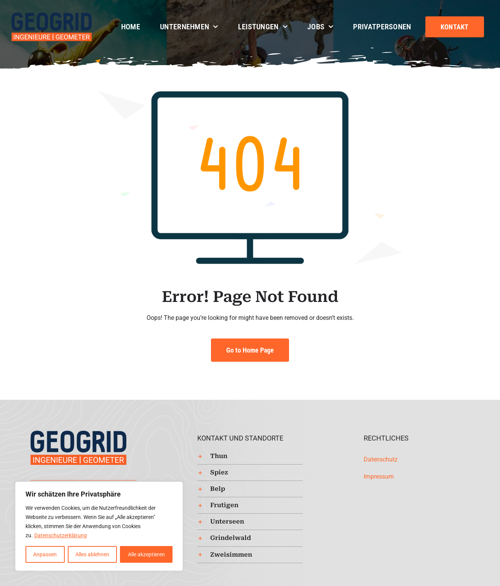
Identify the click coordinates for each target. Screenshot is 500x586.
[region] (99, 526)
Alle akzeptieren (146, 554)
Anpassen (45, 554)
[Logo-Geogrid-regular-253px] (51, 15)
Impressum (379, 476)
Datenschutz (381, 459)
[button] (250, 456)
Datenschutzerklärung (60, 535)
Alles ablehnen (92, 554)
